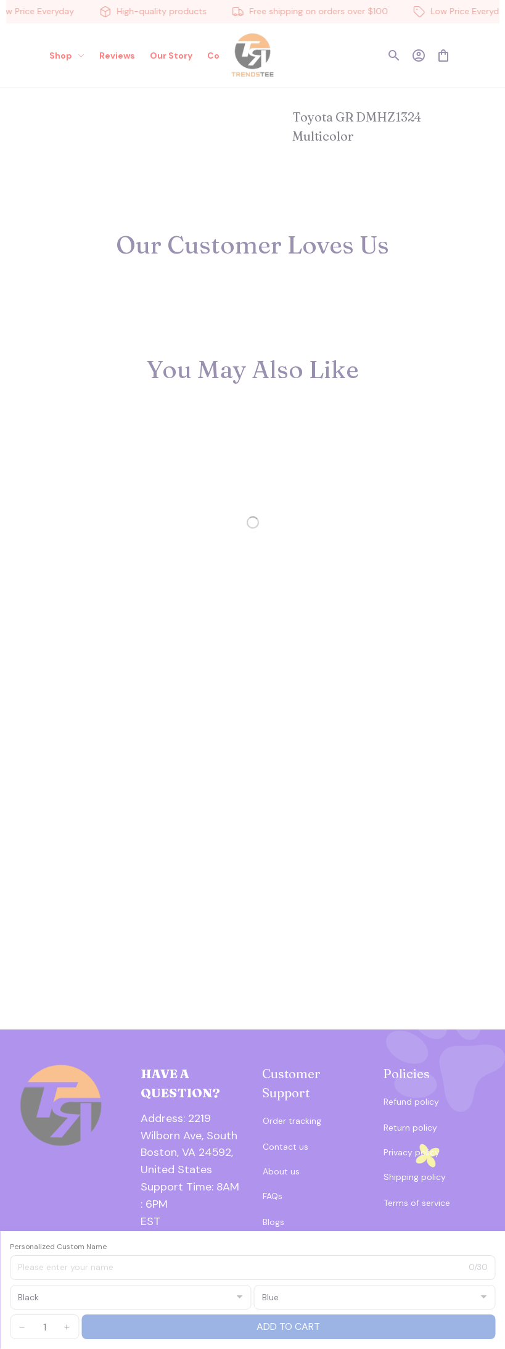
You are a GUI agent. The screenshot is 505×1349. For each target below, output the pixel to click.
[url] (192, 1196)
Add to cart (288, 1326)
